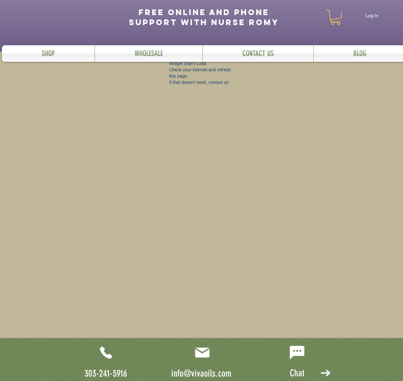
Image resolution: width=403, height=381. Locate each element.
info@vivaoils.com (201, 373)
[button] (336, 17)
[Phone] (106, 353)
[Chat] (297, 353)
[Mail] (202, 353)
